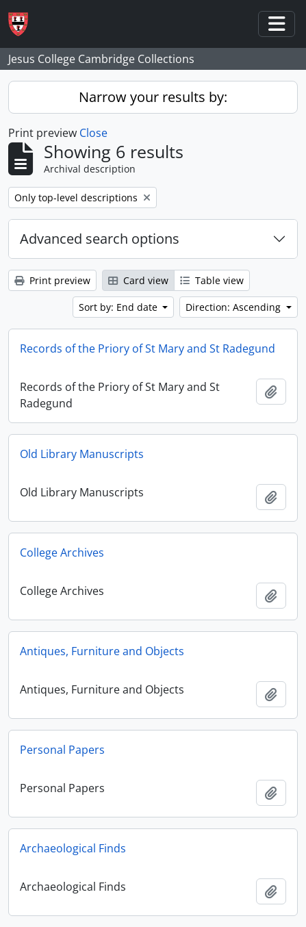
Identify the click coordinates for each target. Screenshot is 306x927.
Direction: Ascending (234, 307)
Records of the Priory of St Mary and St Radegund (147, 348)
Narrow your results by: (153, 97)
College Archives (62, 552)
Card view (138, 280)
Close (93, 132)
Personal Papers (62, 749)
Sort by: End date (119, 307)
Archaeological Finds (73, 848)
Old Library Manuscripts (82, 453)
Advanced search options (99, 238)
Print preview (52, 280)
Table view (212, 280)
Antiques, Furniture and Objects (102, 651)
